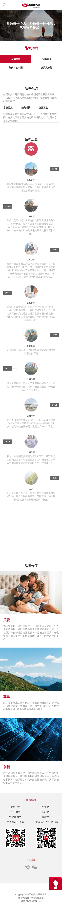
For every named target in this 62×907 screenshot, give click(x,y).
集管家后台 (24, 897)
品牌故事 (15, 59)
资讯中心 (46, 811)
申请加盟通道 (37, 897)
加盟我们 (46, 816)
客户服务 (16, 811)
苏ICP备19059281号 (31, 901)
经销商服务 (15, 816)
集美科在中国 (16, 67)
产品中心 (46, 806)
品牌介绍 (16, 806)
